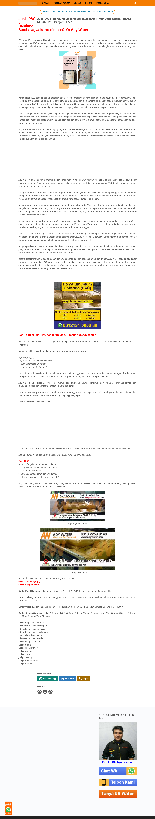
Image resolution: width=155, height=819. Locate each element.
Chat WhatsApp (74, 675)
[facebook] (65, 687)
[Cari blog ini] (135, 3)
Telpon (110, 675)
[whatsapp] (76, 687)
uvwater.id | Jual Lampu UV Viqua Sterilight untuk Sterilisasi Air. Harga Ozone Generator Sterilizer (84, 815)
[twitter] (71, 687)
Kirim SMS (93, 675)
